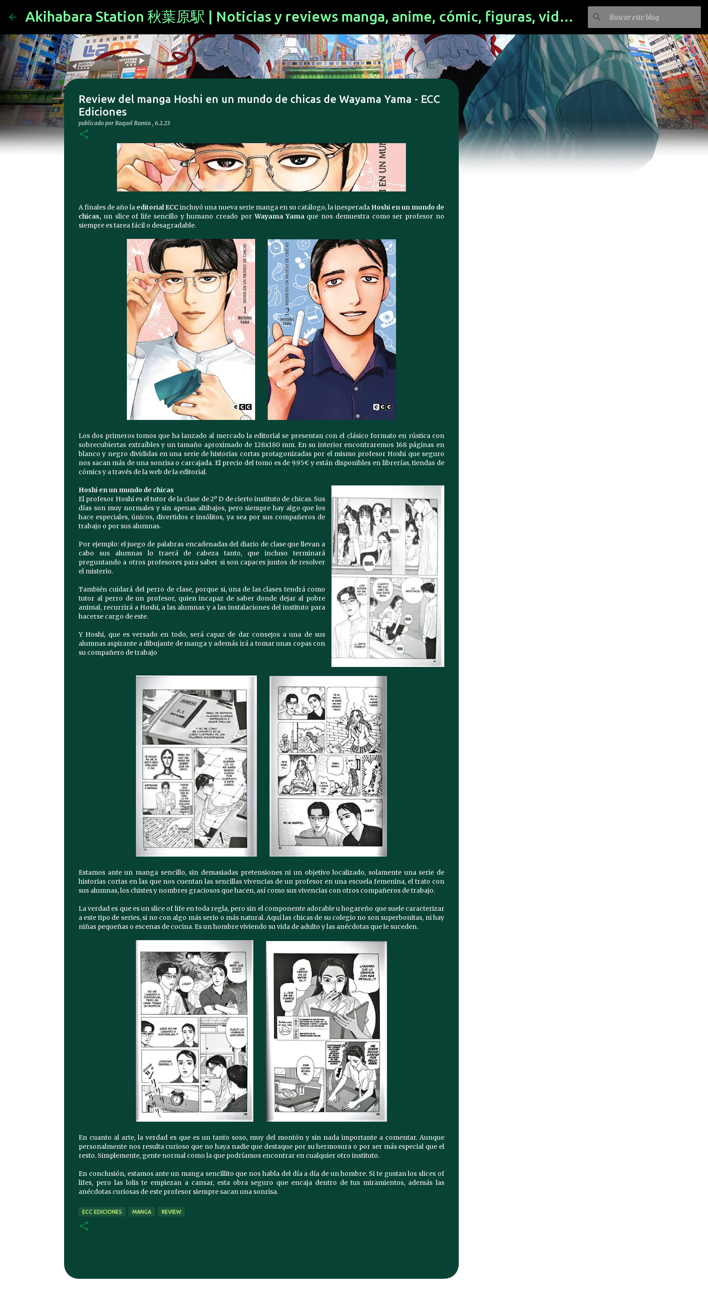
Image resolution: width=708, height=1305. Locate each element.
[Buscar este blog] (653, 17)
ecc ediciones (102, 1212)
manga (141, 1212)
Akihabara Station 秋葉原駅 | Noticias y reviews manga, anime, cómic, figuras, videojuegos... (329, 16)
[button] (84, 135)
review (171, 1212)
